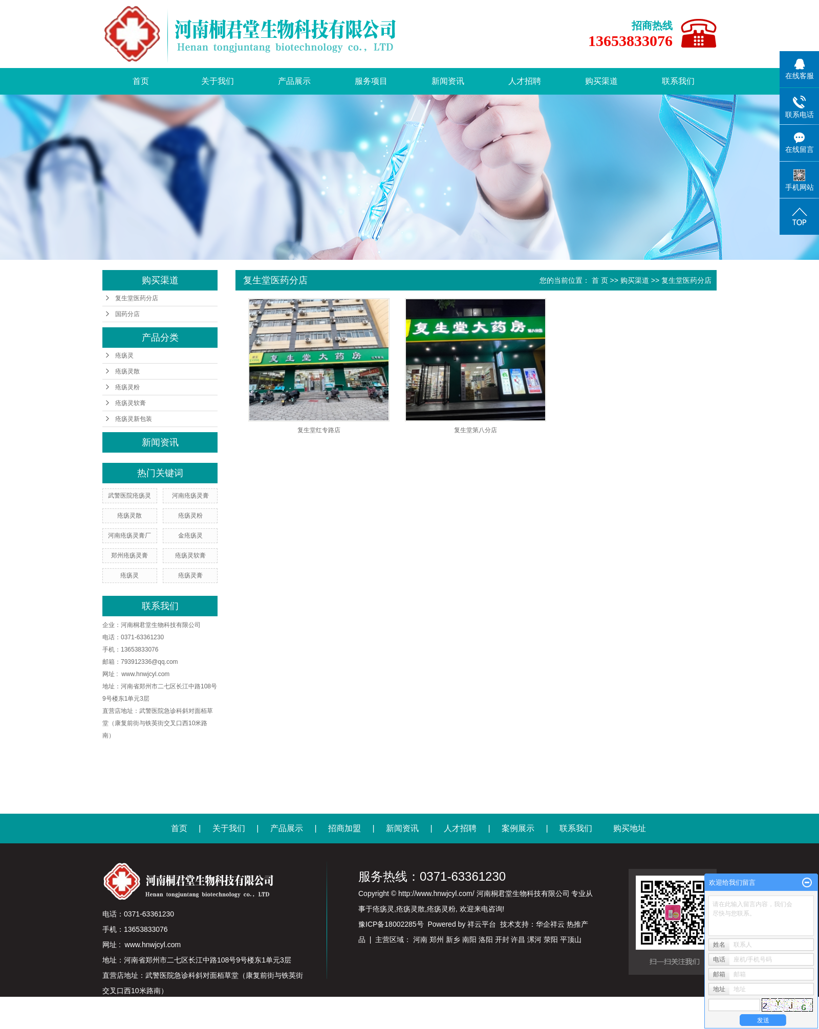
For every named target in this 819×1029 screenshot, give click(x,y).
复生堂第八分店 (475, 430)
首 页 (600, 280)
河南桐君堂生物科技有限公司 (161, 625)
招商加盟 (344, 828)
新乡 (453, 939)
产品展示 (294, 81)
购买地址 (629, 828)
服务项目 (371, 81)
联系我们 (678, 81)
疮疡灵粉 (127, 387)
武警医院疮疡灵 (129, 495)
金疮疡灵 (190, 535)
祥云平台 (481, 924)
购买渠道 (601, 81)
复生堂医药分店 (136, 298)
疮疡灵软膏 (130, 403)
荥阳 (551, 939)
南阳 (469, 939)
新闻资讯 (448, 81)
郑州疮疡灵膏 (129, 555)
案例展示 (518, 828)
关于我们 (217, 81)
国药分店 (127, 314)
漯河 (534, 939)
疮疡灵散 (127, 371)
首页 (141, 81)
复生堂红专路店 (318, 430)
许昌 (518, 939)
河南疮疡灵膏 (190, 495)
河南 (420, 939)
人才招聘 (524, 81)
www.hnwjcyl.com (145, 674)
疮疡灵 (124, 355)
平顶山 (570, 939)
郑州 (436, 939)
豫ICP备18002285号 (391, 924)
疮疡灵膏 (190, 575)
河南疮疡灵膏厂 (129, 535)
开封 (502, 939)
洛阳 (486, 939)
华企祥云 (550, 924)
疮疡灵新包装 (133, 418)
